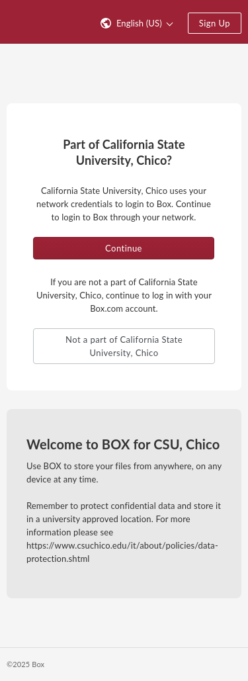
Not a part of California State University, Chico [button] (124, 346)
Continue (123, 248)
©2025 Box (25, 664)
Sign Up (214, 23)
